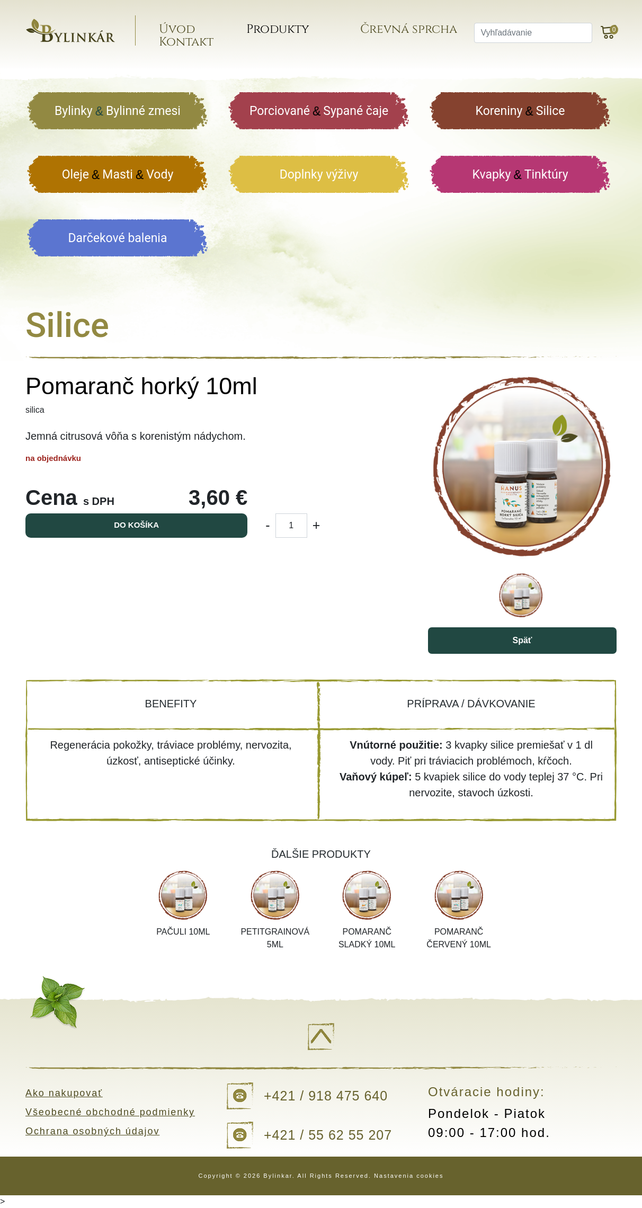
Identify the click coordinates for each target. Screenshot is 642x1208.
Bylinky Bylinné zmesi (118, 111)
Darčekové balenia (117, 238)
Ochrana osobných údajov (92, 1131)
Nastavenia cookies (408, 1176)
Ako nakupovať (64, 1093)
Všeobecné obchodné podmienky (110, 1112)
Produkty (281, 31)
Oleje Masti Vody (118, 175)
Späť (522, 640)
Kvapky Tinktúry (520, 175)
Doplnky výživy (319, 174)
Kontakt (190, 43)
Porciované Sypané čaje (318, 111)
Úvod (181, 31)
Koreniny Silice (520, 111)
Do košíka (136, 524)
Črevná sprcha (411, 31)
